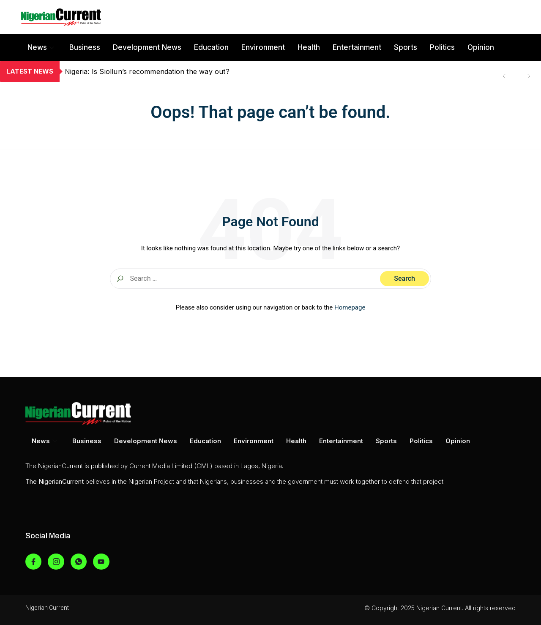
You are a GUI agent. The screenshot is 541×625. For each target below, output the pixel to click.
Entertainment (357, 47)
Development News (147, 47)
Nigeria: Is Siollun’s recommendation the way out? (147, 71)
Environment (263, 47)
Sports (405, 47)
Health (309, 47)
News (40, 47)
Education (211, 47)
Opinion (480, 47)
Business (84, 47)
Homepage (349, 307)
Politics (442, 47)
